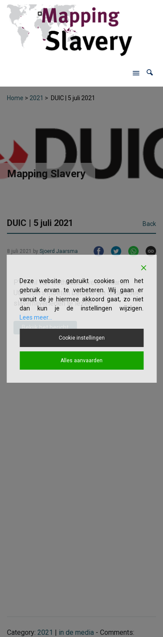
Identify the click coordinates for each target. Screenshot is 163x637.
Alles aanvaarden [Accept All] (81, 360)
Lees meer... (36, 317)
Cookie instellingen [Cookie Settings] (82, 338)
